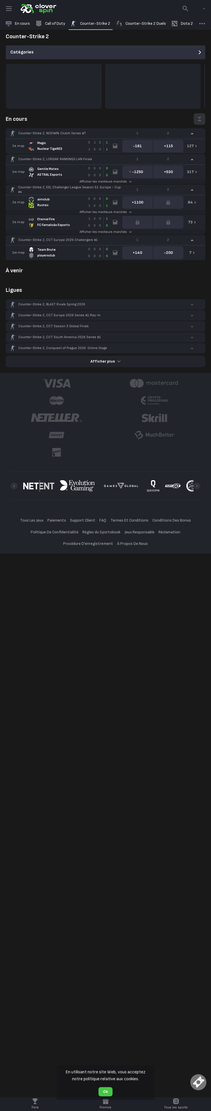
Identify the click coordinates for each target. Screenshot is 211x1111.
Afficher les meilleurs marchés (106, 181)
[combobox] (199, 8)
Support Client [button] (82, 520)
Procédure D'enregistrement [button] (88, 543)
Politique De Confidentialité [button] (55, 532)
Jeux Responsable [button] (139, 532)
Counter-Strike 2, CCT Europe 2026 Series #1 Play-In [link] (59, 315)
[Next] (196, 485)
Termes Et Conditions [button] (129, 520)
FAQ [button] (102, 520)
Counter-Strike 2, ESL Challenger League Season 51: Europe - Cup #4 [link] (69, 189)
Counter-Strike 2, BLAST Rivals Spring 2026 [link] (51, 304)
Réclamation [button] (169, 532)
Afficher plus (105, 361)
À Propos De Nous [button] (132, 543)
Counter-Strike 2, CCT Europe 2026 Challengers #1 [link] (58, 240)
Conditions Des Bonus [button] (171, 520)
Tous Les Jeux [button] (31, 520)
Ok (105, 1091)
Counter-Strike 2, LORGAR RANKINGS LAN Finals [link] (55, 159)
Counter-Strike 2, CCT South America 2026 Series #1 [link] (59, 337)
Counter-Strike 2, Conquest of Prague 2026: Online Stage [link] (62, 348)
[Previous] (14, 485)
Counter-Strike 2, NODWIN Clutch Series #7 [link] (52, 133)
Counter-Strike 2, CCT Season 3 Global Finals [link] (53, 326)
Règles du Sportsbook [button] (101, 532)
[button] (105, 133)
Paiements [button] (56, 520)
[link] (38, 8)
